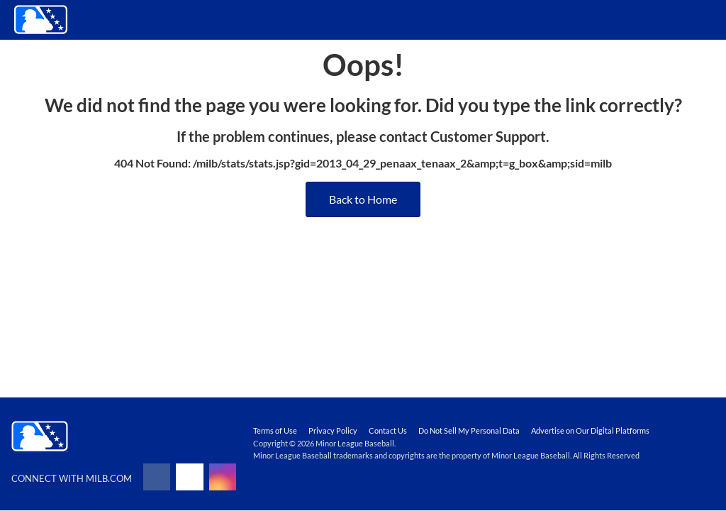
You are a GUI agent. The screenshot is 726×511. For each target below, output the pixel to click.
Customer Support (488, 136)
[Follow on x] (189, 476)
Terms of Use (275, 430)
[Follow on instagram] (222, 476)
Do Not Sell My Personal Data (469, 430)
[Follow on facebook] (156, 476)
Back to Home (363, 199)
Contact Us (388, 430)
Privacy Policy (332, 430)
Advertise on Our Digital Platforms (590, 430)
